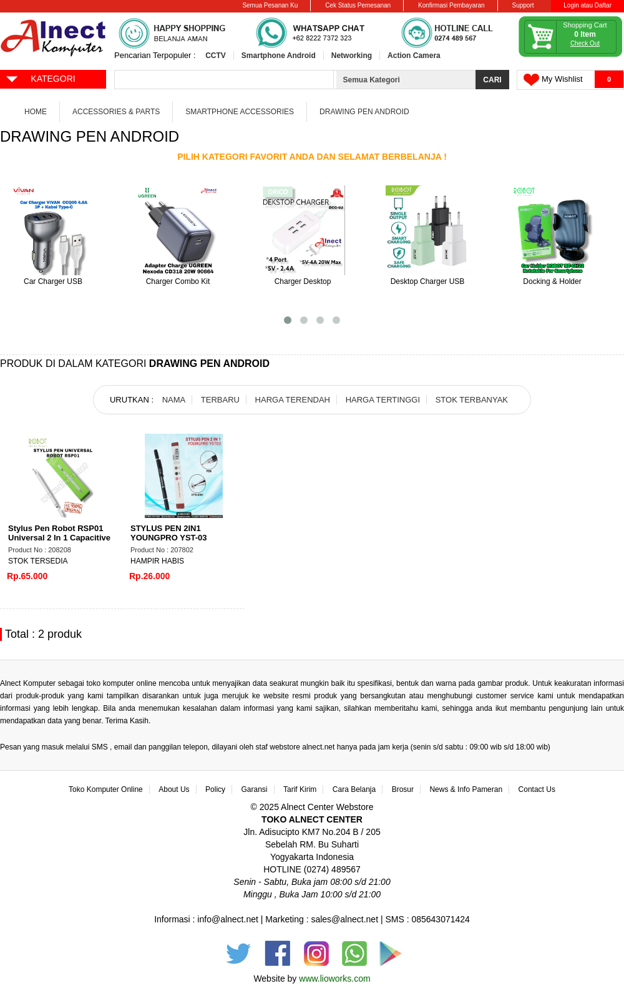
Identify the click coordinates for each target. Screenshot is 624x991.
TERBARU (220, 399)
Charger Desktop (303, 281)
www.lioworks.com (334, 979)
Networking (351, 55)
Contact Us (537, 789)
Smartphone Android (278, 55)
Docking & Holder (552, 281)
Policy (215, 789)
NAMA (174, 399)
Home (35, 111)
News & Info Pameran (465, 789)
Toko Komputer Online (106, 789)
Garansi (254, 789)
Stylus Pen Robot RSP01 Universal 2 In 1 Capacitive (59, 533)
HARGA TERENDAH (292, 399)
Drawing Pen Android (364, 111)
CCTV (215, 55)
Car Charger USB (53, 281)
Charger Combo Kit (178, 281)
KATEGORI (40, 78)
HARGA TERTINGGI (383, 399)
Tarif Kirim (299, 789)
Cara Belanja (354, 789)
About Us (173, 789)
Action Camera (414, 55)
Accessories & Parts (116, 111)
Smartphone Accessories (239, 111)
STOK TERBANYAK (472, 399)
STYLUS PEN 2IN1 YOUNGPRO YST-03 (168, 533)
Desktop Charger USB (428, 281)
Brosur (403, 789)
